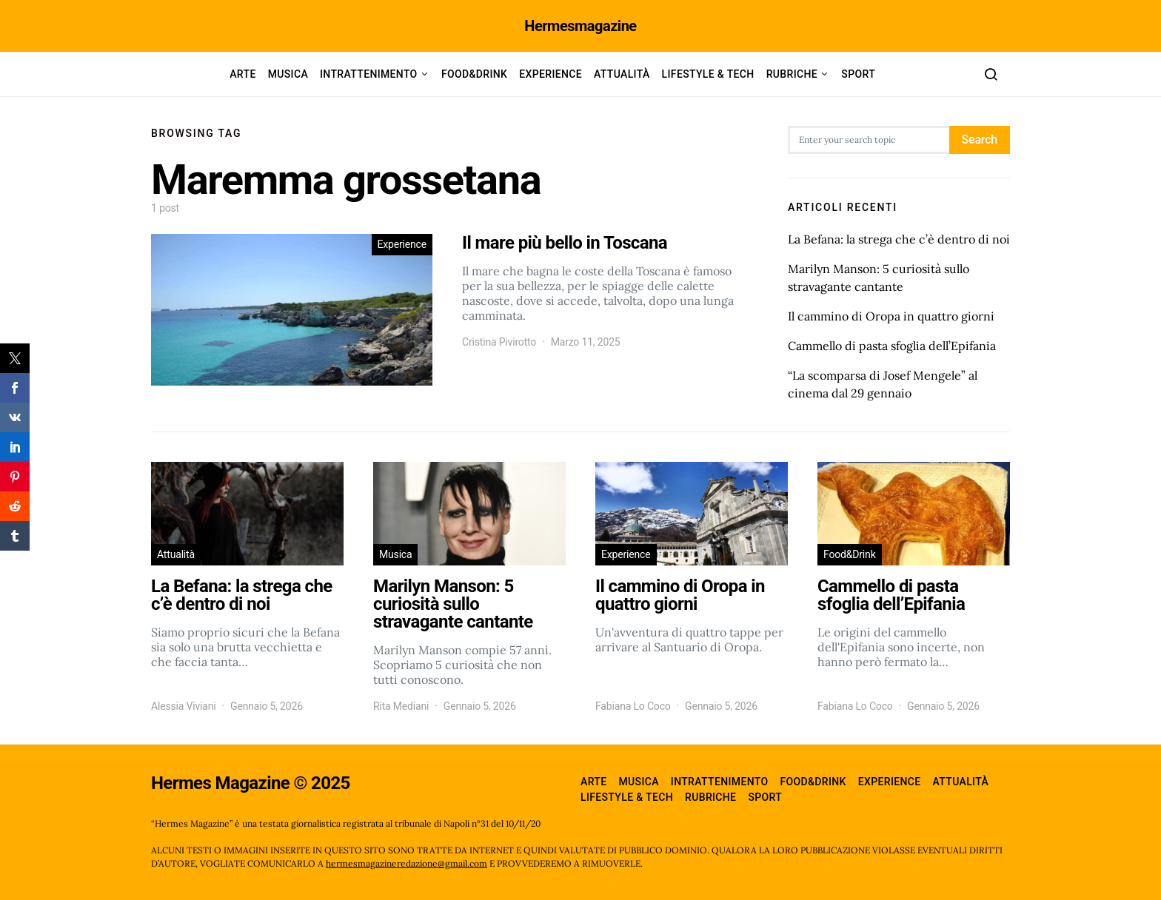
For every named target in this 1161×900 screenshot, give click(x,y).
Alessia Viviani (183, 706)
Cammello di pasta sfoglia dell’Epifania (892, 345)
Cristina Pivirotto (499, 342)
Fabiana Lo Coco (633, 706)
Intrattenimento (369, 74)
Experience (550, 74)
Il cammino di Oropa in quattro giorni (891, 316)
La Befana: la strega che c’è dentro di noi (899, 239)
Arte (242, 74)
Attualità (622, 74)
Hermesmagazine (580, 26)
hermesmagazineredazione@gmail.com (406, 863)
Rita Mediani (401, 706)
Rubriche (791, 74)
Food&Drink (474, 74)
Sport (858, 74)
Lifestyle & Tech (708, 74)
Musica (288, 74)
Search (979, 139)
